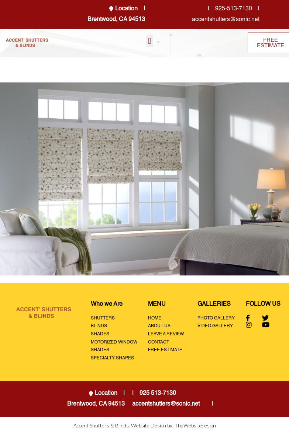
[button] (149, 41)
